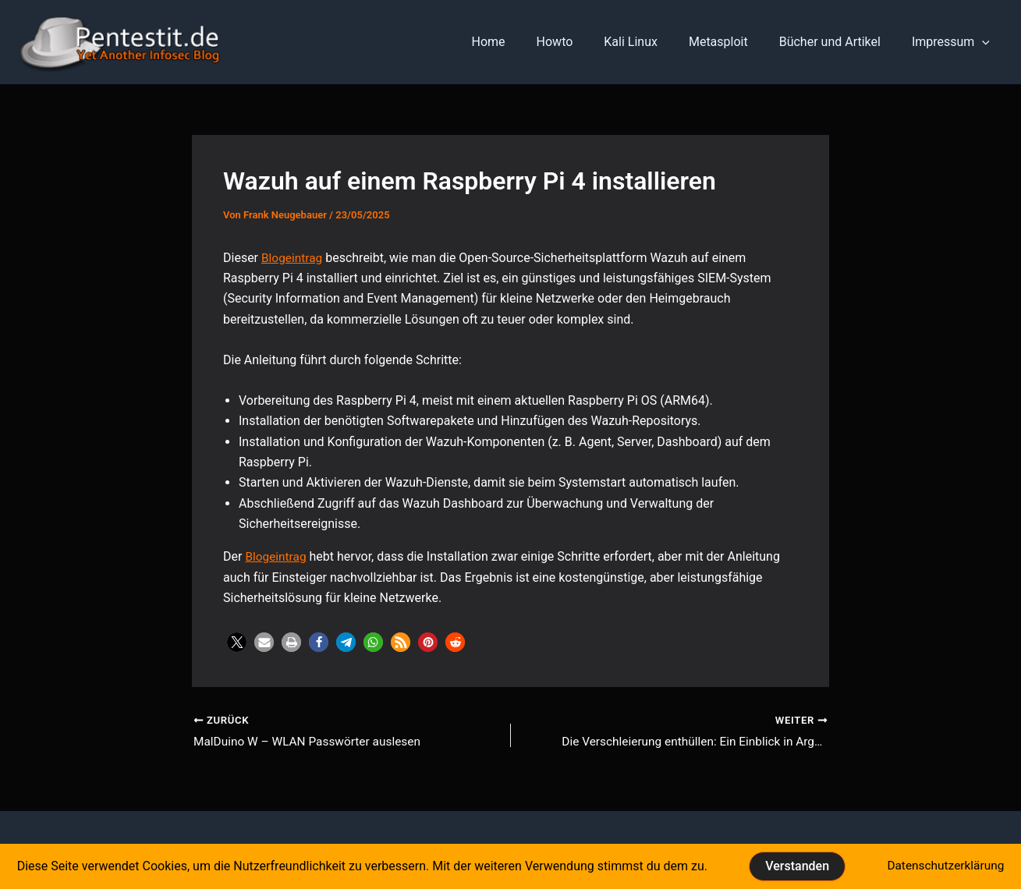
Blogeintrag (292, 257)
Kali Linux (652, 41)
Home (523, 41)
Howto (583, 41)
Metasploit (734, 41)
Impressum (954, 42)
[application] (985, 42)
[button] (236, 642)
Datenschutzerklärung (944, 866)
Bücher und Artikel (839, 41)
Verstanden (795, 866)
